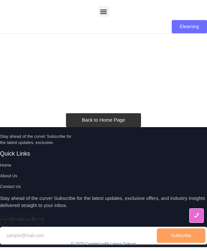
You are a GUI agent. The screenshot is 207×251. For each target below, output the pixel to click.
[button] (103, 11)
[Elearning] (189, 26)
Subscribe (181, 235)
